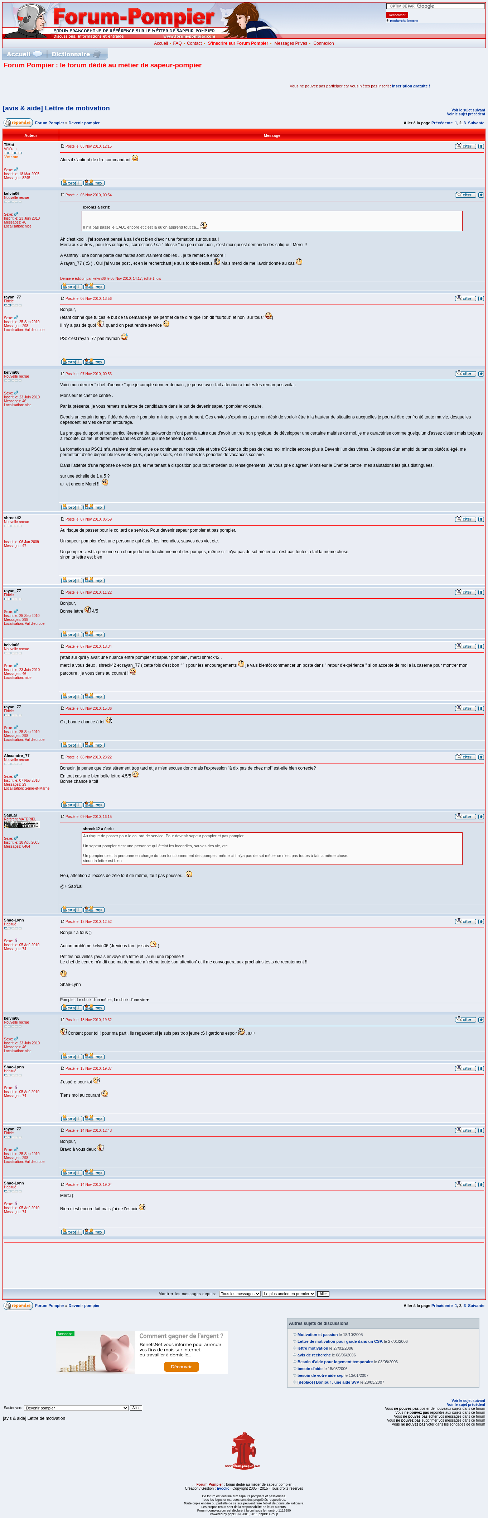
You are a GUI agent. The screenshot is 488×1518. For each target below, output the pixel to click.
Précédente (442, 123)
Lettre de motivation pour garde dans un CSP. (340, 1341)
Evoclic (223, 1488)
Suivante (476, 123)
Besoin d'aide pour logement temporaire (335, 1362)
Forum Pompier (49, 123)
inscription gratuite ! (411, 86)
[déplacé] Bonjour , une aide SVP (328, 1382)
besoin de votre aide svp (320, 1375)
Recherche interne (404, 21)
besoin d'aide (310, 1368)
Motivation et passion (318, 1334)
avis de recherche (314, 1355)
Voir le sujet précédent (466, 114)
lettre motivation (313, 1348)
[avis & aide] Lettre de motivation (56, 108)
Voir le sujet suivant (468, 110)
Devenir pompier (84, 123)
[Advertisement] (87, 86)
